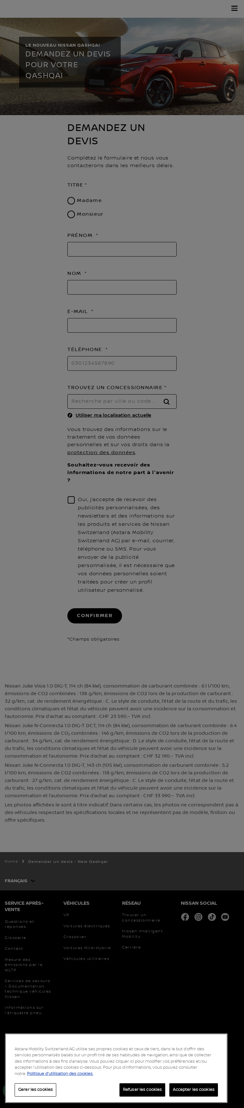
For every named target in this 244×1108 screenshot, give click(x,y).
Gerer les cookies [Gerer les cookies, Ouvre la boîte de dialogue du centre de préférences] (35, 1089)
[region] (116, 1068)
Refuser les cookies (142, 1089)
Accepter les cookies (193, 1089)
